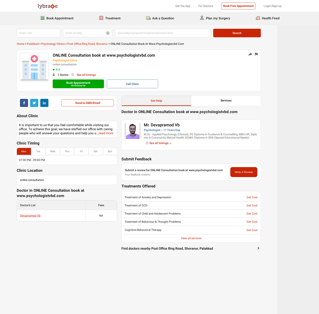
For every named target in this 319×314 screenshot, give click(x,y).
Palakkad (53, 43)
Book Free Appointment (238, 6)
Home (41, 43)
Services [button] (246, 100)
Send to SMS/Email (108, 103)
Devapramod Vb (51, 215)
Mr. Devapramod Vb (182, 124)
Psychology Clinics (73, 43)
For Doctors (205, 6)
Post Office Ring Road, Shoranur (108, 43)
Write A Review (265, 172)
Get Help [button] (177, 100)
